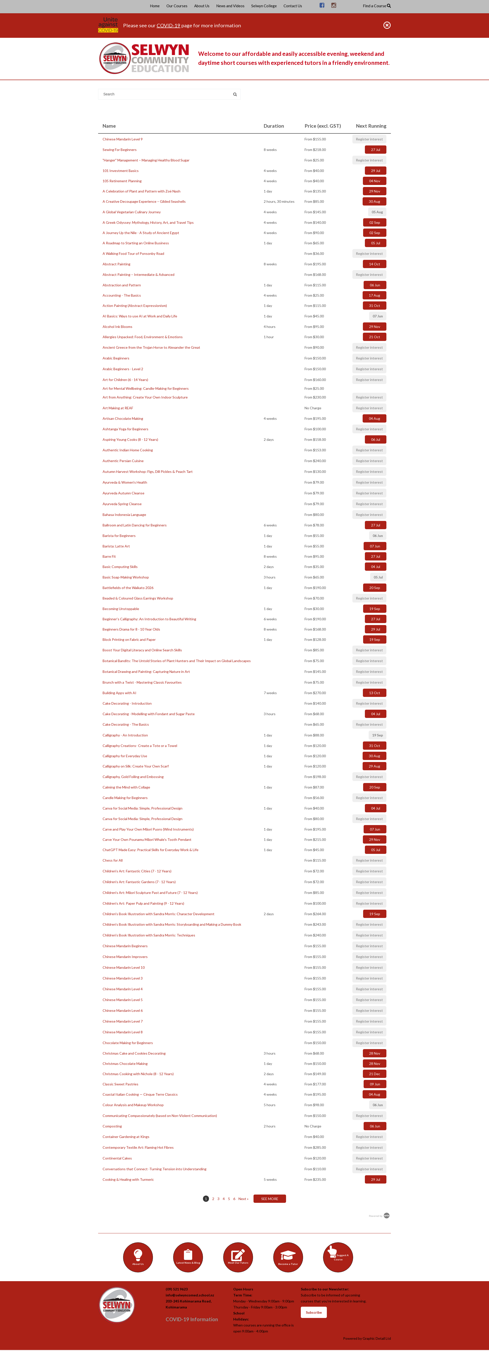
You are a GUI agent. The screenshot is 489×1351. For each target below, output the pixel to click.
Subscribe (314, 1313)
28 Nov (374, 1053)
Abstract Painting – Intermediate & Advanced (138, 274)
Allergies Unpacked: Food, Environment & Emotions (143, 337)
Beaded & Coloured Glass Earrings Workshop (138, 598)
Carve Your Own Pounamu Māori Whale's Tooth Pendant (147, 839)
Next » (243, 1199)
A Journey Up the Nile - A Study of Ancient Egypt (141, 233)
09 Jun (375, 1084)
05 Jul (375, 243)
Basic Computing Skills (120, 566)
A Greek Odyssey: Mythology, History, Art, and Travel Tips (148, 222)
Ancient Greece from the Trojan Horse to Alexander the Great (151, 347)
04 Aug (374, 418)
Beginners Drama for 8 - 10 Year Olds (131, 629)
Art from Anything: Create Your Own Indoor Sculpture (145, 397)
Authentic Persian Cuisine (123, 461)
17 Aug (374, 295)
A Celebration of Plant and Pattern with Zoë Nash (141, 191)
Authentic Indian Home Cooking (128, 450)
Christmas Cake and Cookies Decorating (134, 1053)
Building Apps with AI (119, 693)
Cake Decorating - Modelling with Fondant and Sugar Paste (149, 714)
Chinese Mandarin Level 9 (123, 139)
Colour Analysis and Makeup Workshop (133, 1105)
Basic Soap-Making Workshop (126, 577)
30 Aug (374, 201)
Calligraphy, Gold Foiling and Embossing (133, 777)
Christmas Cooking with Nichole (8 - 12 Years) (138, 1074)
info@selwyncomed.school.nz (190, 1296)
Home (155, 6)
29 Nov (374, 191)
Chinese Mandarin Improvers (125, 956)
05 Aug (377, 212)
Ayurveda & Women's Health (125, 482)
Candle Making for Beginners (125, 798)
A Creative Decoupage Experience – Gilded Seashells (144, 201)
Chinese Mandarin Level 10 (124, 967)
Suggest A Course (339, 1253)
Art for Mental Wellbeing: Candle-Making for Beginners (146, 388)
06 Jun (375, 285)
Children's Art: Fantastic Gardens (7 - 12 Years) (139, 882)
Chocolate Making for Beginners (128, 1043)
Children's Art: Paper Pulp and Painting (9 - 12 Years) (143, 903)
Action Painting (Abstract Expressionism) (135, 305)
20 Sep (374, 588)
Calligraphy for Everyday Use (125, 756)
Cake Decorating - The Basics (126, 724)
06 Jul (375, 439)
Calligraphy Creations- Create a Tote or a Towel (140, 745)
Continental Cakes (117, 1158)
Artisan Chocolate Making (123, 418)
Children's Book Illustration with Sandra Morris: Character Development (158, 914)
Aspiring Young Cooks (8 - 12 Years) (130, 439)
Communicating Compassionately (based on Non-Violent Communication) (160, 1115)
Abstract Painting (116, 264)
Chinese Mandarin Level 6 (123, 1010)
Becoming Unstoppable (121, 609)
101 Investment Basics (121, 170)
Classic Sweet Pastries (120, 1084)
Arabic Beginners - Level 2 (123, 369)
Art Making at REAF (118, 408)
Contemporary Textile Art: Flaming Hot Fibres (138, 1147)
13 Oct (374, 693)
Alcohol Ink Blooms (117, 326)
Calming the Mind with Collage (126, 787)
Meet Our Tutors (238, 1257)
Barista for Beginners (119, 535)
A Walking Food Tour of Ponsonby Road (133, 253)
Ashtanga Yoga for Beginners (125, 429)
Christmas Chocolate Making (125, 1063)
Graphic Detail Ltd (377, 1339)
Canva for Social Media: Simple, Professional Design (142, 808)
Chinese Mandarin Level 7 (123, 1021)
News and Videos (230, 6)
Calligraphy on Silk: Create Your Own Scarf (136, 766)
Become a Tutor (289, 1257)
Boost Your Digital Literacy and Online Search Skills (142, 650)
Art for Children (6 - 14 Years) (125, 379)
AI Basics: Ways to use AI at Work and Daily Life (140, 316)
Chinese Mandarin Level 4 (123, 989)
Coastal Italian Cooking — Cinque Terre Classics (140, 1094)
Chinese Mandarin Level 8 (123, 1032)
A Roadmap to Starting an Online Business (136, 243)
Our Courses (176, 6)
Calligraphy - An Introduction (125, 735)
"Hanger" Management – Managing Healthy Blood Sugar (146, 160)
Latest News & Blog (189, 1257)
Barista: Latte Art (116, 546)
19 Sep (374, 609)
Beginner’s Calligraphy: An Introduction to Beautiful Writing (149, 619)
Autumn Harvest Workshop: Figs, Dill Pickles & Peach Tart (148, 471)
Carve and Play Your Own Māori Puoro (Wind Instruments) (148, 829)
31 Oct (374, 305)
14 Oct (374, 264)
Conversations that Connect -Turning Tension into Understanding (154, 1169)
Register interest (369, 139)
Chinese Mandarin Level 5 (123, 1000)
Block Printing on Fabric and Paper (129, 639)
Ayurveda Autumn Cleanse (123, 493)
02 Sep (374, 222)
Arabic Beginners (116, 358)
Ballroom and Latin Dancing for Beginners (135, 525)
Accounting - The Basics (122, 295)
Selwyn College (264, 6)
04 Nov (374, 181)
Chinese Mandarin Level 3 (123, 978)
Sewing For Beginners (120, 149)
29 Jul (375, 170)
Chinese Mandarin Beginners (125, 946)
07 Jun (378, 316)
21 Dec (374, 1074)
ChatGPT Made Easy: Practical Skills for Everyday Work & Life (150, 850)
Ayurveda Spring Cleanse (122, 504)
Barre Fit (109, 556)
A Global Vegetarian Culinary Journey (132, 212)
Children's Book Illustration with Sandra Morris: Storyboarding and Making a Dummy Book (172, 924)
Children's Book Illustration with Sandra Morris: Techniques (149, 935)
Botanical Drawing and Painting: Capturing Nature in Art (146, 671)
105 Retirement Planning (122, 181)
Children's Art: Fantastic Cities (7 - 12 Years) (137, 871)
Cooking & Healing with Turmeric (128, 1179)
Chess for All (113, 860)
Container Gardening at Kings (126, 1136)
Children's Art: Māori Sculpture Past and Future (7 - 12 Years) (150, 892)
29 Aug (374, 766)
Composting (112, 1126)
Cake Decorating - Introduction (127, 703)
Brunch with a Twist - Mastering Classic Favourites (142, 682)
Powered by (379, 1215)
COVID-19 (168, 25)
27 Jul (375, 149)
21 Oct (374, 337)
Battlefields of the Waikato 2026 (128, 588)
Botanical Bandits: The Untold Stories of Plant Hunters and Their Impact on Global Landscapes (177, 661)
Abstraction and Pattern (122, 285)
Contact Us (293, 6)
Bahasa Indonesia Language (124, 514)
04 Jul (375, 566)
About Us (201, 6)
